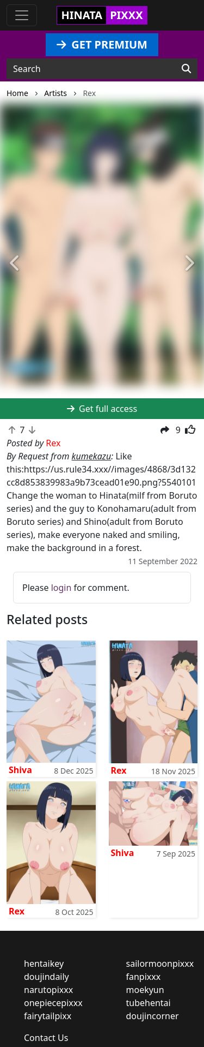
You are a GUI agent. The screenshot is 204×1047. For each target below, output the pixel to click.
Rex (119, 770)
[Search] (186, 68)
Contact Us (46, 1038)
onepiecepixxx (53, 1003)
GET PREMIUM (102, 44)
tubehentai (148, 1003)
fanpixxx (143, 977)
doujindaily (46, 977)
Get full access (102, 409)
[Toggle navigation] (22, 15)
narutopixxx (48, 990)
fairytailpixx (47, 1016)
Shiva (20, 770)
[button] (15, 263)
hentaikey (44, 964)
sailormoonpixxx (160, 964)
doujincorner (152, 1016)
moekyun (145, 990)
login (61, 588)
